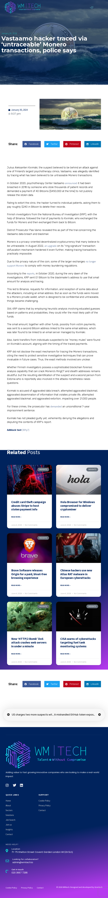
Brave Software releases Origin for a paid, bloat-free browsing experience (29, 574)
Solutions (10, 815)
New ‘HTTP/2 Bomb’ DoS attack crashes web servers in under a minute (29, 642)
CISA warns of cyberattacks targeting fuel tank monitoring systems (78, 642)
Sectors (9, 810)
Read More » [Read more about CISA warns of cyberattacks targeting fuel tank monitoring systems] (65, 654)
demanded (56, 406)
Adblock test (14, 429)
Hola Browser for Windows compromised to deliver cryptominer (77, 505)
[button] (91, 7)
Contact (9, 834)
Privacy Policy (44, 805)
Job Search (10, 820)
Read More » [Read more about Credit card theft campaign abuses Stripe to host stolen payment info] (16, 517)
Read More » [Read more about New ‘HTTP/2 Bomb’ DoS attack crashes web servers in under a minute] (16, 654)
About (8, 805)
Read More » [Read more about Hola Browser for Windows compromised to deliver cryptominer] (65, 517)
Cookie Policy (44, 800)
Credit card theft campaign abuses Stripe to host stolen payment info (28, 505)
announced (71, 183)
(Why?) (25, 429)
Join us (9, 824)
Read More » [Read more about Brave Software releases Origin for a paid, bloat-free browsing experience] (16, 585)
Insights (9, 829)
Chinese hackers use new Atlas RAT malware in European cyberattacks (76, 574)
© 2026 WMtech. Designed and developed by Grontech (79, 887)
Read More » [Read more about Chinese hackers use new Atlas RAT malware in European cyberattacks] (65, 585)
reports (30, 273)
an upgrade (50, 245)
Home (8, 800)
